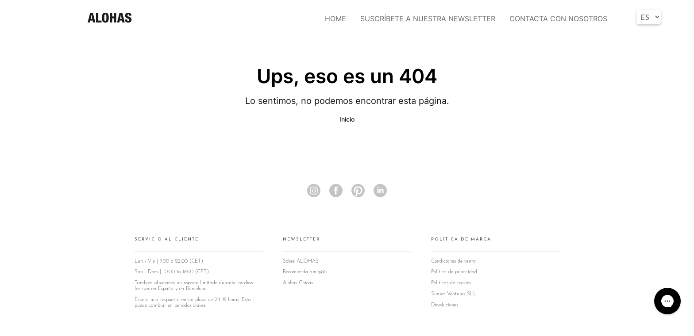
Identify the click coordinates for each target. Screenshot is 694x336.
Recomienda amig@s (305, 272)
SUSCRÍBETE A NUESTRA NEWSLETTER (427, 18)
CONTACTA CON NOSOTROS (558, 18)
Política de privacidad (454, 272)
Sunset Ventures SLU (454, 294)
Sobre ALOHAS (301, 261)
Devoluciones (444, 305)
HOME (335, 18)
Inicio (347, 119)
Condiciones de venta (453, 261)
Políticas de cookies (451, 283)
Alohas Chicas (298, 283)
